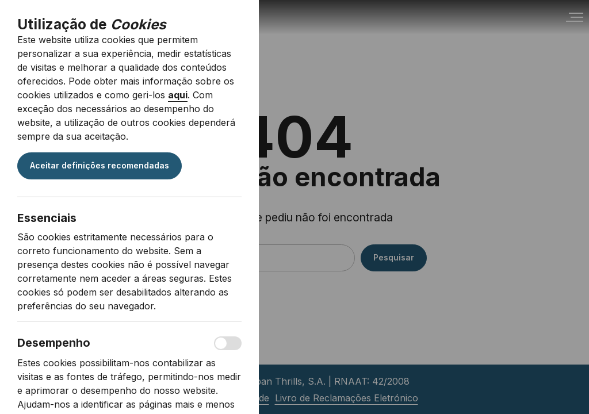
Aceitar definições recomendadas (99, 165)
